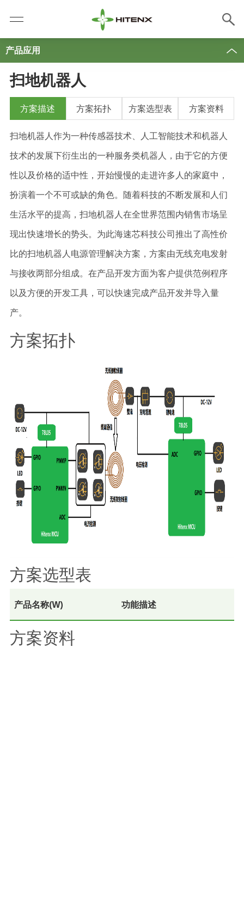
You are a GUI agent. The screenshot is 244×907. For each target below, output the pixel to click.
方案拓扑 (93, 108)
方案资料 (206, 108)
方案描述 (37, 108)
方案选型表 (150, 108)
